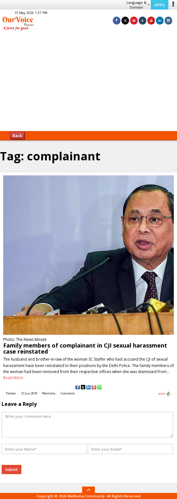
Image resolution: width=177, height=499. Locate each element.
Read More (13, 377)
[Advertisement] (88, 83)
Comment (68, 393)
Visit (164, 393)
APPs (160, 5)
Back (17, 135)
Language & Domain (138, 5)
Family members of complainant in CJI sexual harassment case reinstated (85, 348)
